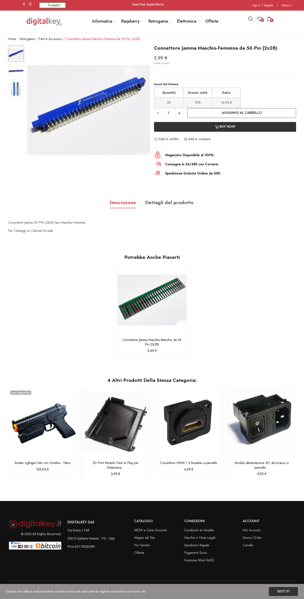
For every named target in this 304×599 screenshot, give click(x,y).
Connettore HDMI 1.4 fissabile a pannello (188, 463)
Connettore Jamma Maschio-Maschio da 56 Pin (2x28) (152, 342)
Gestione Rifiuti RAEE (199, 560)
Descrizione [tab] (123, 202)
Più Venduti (142, 545)
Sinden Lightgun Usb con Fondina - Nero (42, 463)
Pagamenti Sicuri (195, 552)
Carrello (248, 545)
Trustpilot (54, 5)
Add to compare (197, 139)
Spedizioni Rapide (196, 545)
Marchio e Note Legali (199, 537)
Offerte (139, 552)
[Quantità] (168, 113)
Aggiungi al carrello (242, 112)
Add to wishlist (166, 139)
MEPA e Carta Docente (150, 530)
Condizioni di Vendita (198, 530)
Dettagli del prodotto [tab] (169, 202)
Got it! (283, 591)
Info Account (251, 530)
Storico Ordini (252, 537)
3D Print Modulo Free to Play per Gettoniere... (116, 465)
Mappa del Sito (144, 537)
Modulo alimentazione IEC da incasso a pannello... (262, 465)
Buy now (225, 126)
